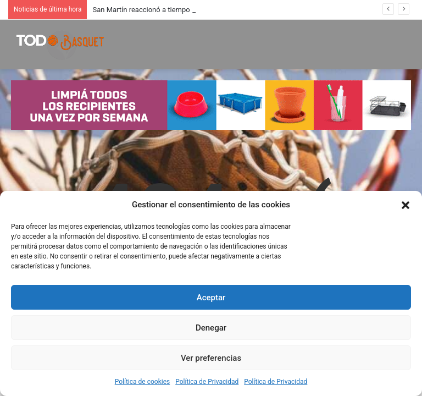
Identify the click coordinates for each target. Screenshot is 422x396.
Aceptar (211, 297)
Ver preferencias (211, 358)
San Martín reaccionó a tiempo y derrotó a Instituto (172, 10)
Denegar (211, 328)
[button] (405, 205)
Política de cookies (142, 382)
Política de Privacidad (206, 382)
